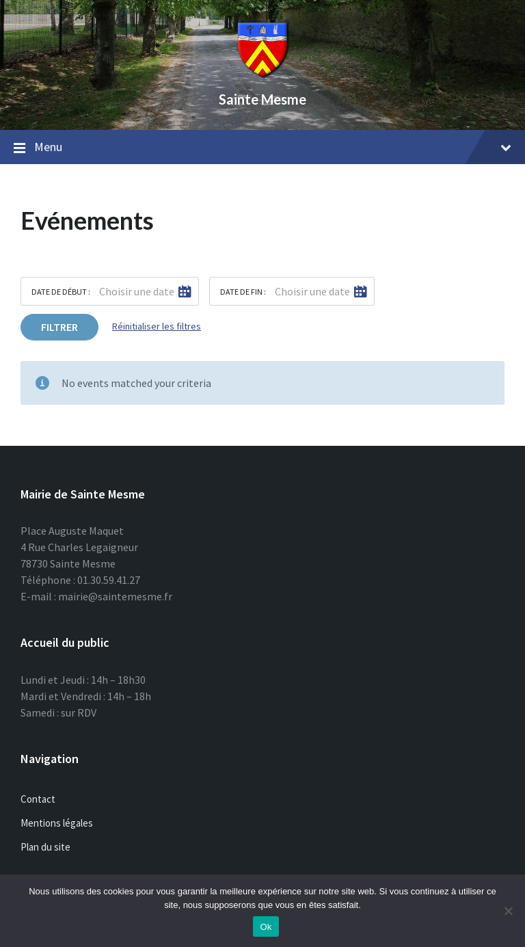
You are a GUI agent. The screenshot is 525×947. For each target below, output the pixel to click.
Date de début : (60, 291)
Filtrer (59, 327)
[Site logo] (262, 75)
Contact (38, 798)
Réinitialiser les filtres (156, 326)
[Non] (508, 911)
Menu (262, 148)
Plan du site (45, 846)
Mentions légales (57, 822)
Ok (265, 927)
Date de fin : (243, 291)
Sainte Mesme (262, 99)
